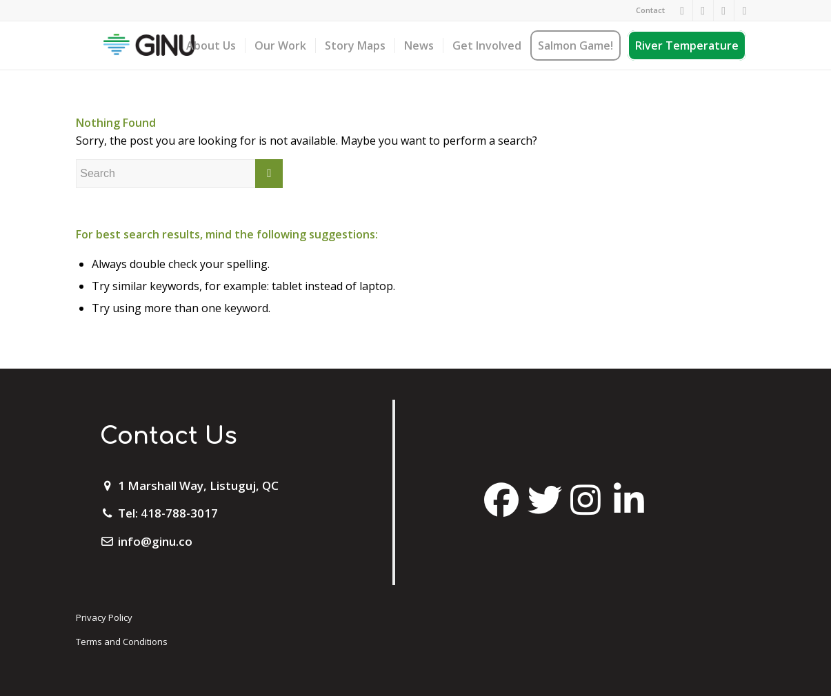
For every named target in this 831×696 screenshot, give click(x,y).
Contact (650, 10)
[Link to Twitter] (724, 10)
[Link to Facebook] (682, 10)
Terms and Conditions (122, 641)
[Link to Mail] (744, 10)
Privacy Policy (104, 617)
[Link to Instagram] (703, 10)
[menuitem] (647, 10)
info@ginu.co (155, 541)
